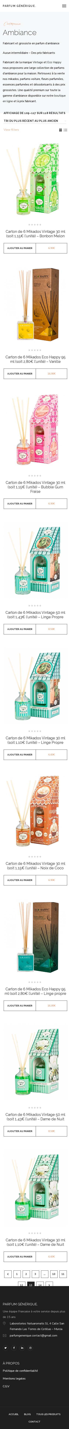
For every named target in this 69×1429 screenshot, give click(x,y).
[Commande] (34, 121)
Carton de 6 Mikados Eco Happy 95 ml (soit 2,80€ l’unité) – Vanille (36, 359)
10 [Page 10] (53, 1274)
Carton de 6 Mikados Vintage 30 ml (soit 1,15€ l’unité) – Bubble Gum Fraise (35, 487)
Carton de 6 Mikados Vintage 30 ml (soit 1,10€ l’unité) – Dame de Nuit (35, 1242)
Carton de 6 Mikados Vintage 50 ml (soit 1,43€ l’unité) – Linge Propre (35, 614)
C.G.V (6, 1386)
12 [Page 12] (21, 1285)
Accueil (14, 1414)
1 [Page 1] (17, 1274)
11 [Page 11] (63, 1274)
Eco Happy (54, 62)
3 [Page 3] (35, 1274)
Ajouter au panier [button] (19, 248)
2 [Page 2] (26, 1274)
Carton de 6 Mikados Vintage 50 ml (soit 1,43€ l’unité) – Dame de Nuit (35, 1116)
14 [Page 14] (40, 1285)
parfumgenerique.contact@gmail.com (33, 1336)
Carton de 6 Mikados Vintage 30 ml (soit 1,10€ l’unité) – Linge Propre (35, 740)
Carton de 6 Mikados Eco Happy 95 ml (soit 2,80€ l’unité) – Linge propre (35, 991)
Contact (34, 1421)
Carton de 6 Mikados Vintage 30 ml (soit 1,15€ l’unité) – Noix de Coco (35, 865)
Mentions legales (14, 1379)
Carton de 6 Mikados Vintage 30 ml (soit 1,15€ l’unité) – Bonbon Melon (35, 233)
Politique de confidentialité (20, 1371)
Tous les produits (48, 1414)
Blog (27, 1414)
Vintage (38, 62)
